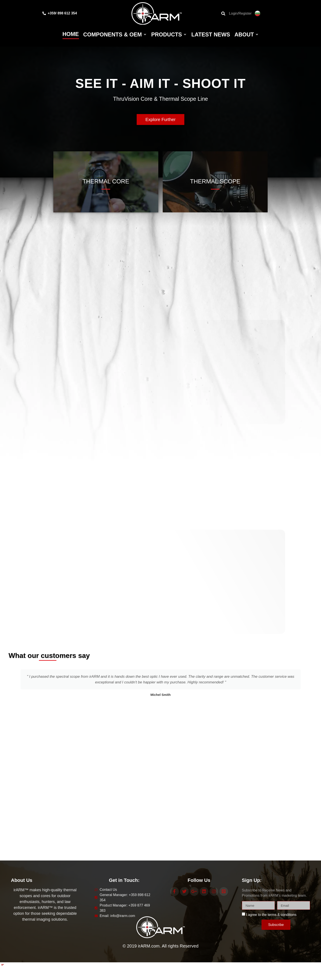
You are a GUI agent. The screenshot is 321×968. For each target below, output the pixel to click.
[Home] (70, 34)
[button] (12, 681)
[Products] (169, 34)
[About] (246, 34)
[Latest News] (210, 34)
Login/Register (240, 13)
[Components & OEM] (115, 34)
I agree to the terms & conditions (271, 913)
